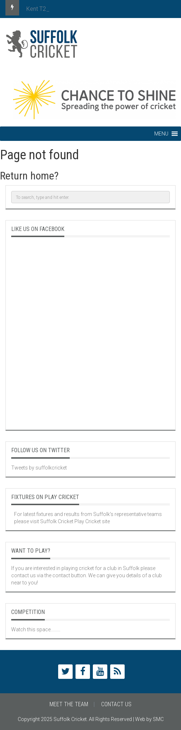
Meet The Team (68, 704)
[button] (161, 133)
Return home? (29, 175)
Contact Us (116, 704)
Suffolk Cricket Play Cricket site (75, 521)
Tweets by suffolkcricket (39, 468)
